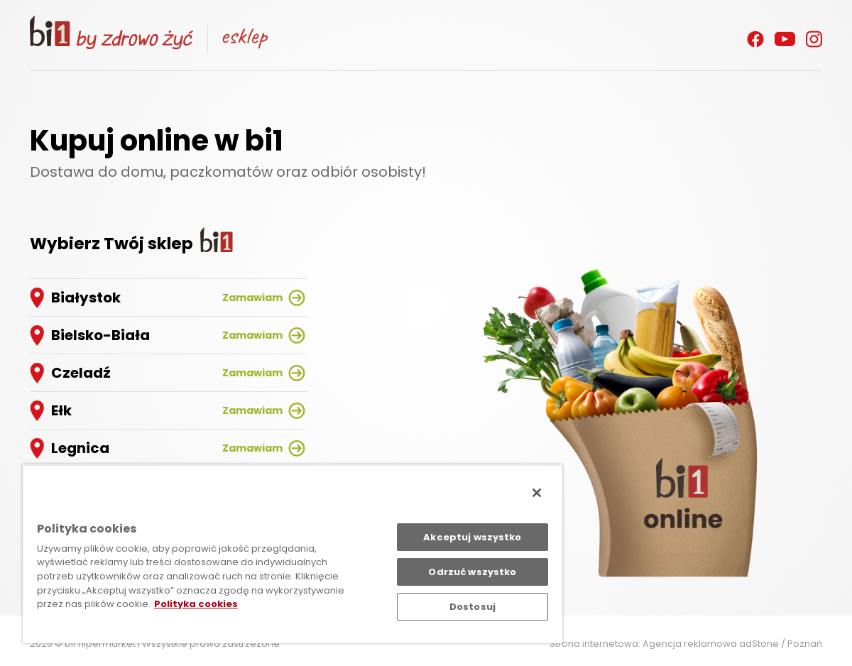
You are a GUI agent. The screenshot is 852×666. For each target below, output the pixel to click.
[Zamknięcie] (536, 492)
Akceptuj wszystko (472, 537)
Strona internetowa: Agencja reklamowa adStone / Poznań (686, 643)
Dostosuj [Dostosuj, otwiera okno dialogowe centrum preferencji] (472, 606)
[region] (292, 553)
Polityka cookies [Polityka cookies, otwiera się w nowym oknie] (196, 604)
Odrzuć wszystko (472, 572)
